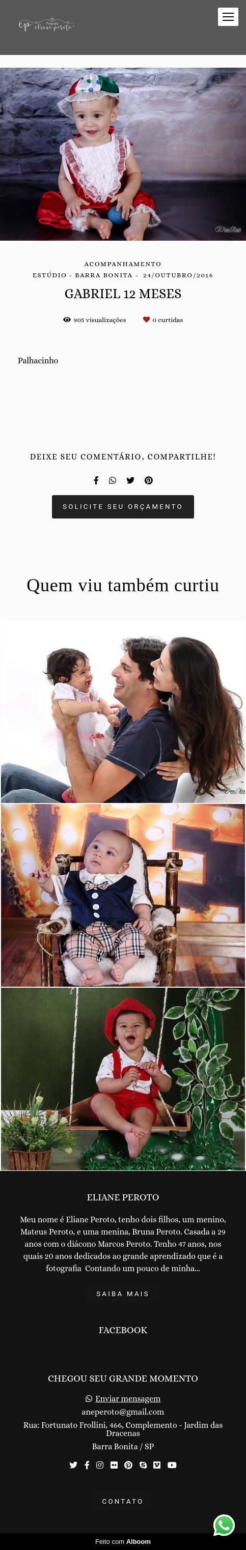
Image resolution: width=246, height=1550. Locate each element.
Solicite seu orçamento (123, 506)
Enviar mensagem (127, 1399)
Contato (123, 1501)
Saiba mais (123, 1294)
